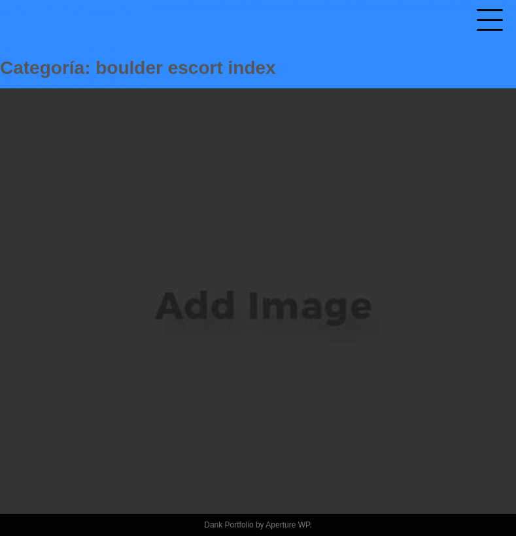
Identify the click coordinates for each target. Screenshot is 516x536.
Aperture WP (287, 524)
